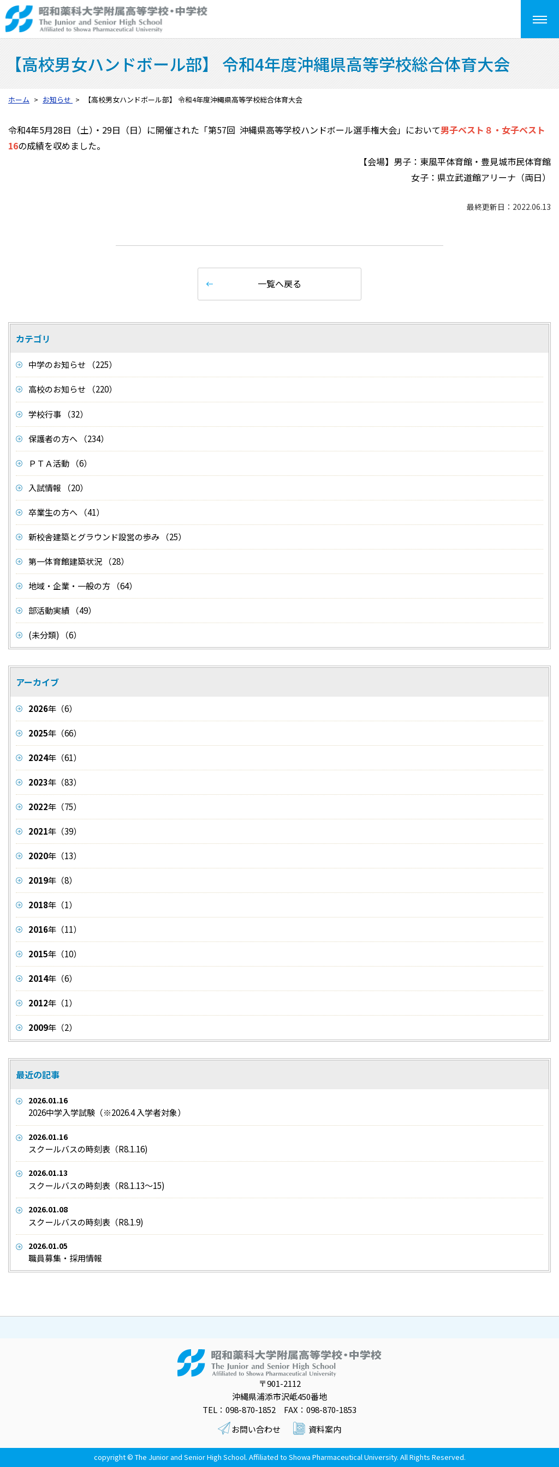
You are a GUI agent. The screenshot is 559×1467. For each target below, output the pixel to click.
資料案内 (324, 1429)
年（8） (52, 880)
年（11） (54, 929)
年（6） (52, 708)
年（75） (54, 806)
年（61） (54, 757)
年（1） (52, 904)
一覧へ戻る (279, 283)
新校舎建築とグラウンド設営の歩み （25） (107, 536)
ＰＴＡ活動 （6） (60, 463)
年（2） (52, 1027)
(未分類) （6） (54, 635)
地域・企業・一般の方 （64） (82, 585)
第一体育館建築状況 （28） (78, 561)
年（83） (54, 782)
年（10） (54, 953)
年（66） (54, 733)
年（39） (54, 831)
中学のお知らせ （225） (72, 364)
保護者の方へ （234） (68, 438)
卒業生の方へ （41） (66, 512)
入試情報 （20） (58, 487)
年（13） (54, 855)
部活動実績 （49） (62, 610)
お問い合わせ (256, 1429)
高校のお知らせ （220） (72, 389)
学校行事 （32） (58, 414)
